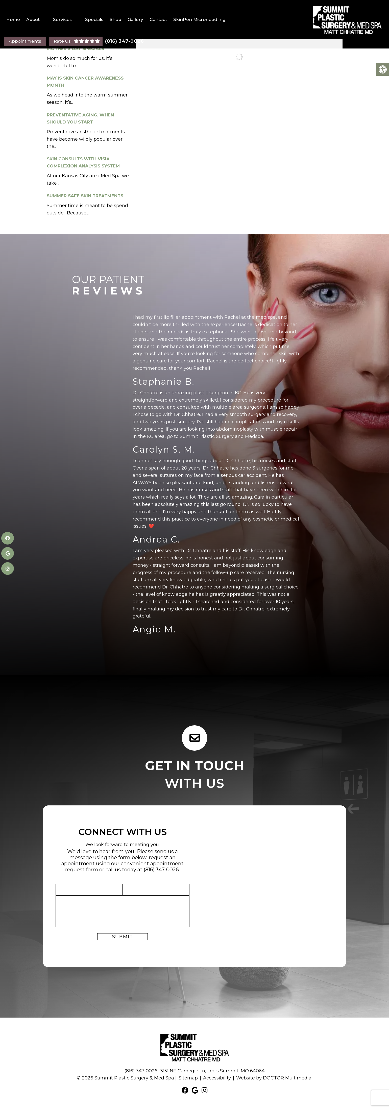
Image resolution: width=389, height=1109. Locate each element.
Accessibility (217, 1078)
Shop (115, 19)
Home (13, 19)
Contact (158, 19)
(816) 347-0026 (124, 41)
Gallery (135, 19)
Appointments (25, 41)
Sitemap (188, 1078)
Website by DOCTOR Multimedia (273, 1078)
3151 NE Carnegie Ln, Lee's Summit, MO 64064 (212, 1071)
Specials (94, 19)
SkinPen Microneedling (199, 19)
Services (62, 19)
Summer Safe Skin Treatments (85, 195)
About (33, 19)
